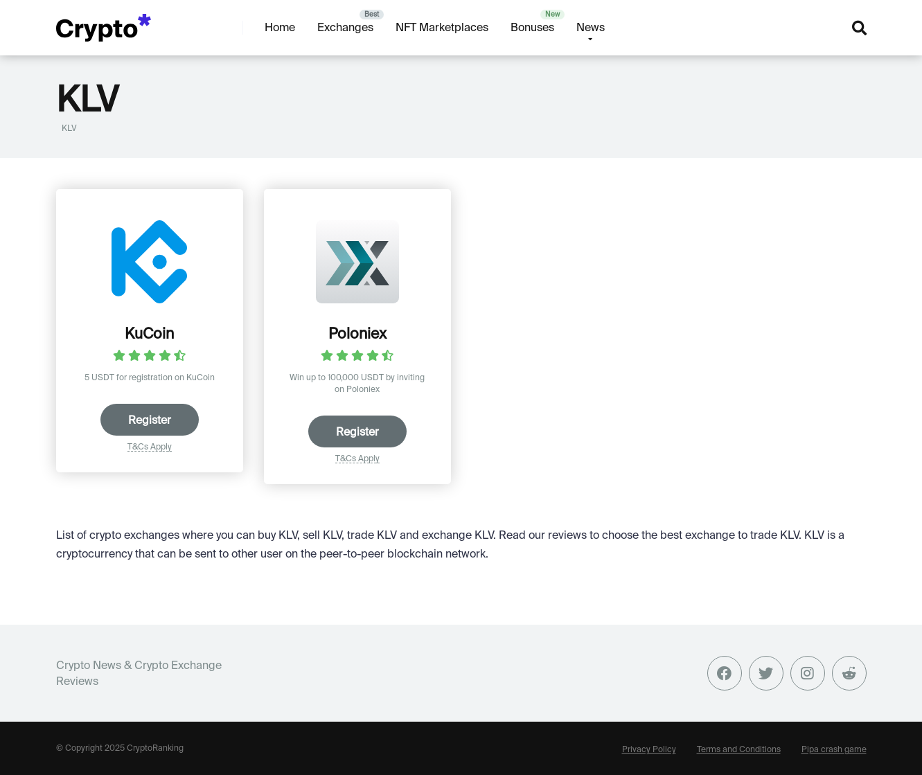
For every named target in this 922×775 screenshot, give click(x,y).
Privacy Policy (649, 749)
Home (280, 27)
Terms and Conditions (739, 749)
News (590, 27)
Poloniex (357, 333)
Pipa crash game (834, 749)
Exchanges (345, 27)
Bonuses (532, 27)
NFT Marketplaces (442, 27)
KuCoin (149, 333)
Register (149, 419)
